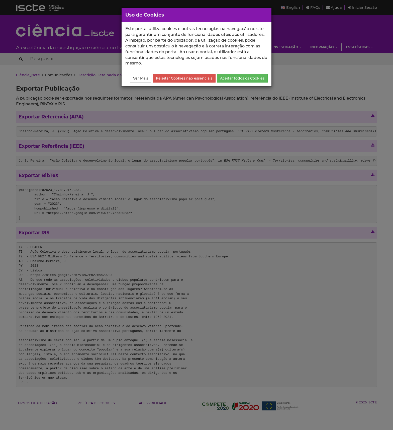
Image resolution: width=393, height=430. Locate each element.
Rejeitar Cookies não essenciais (184, 78)
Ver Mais (140, 78)
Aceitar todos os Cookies (242, 78)
